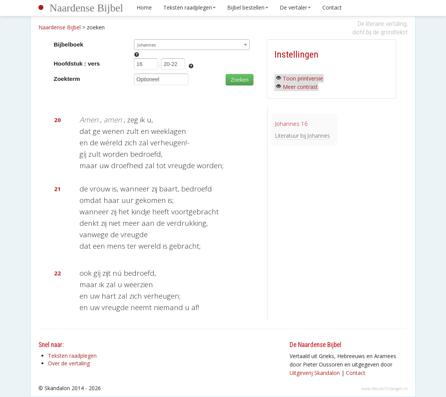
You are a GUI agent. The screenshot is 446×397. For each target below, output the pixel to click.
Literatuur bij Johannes (302, 135)
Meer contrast (300, 86)
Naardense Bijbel (86, 8)
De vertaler (295, 7)
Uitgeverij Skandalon (315, 372)
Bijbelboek (68, 44)
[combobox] (192, 44)
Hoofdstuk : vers (77, 63)
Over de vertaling (69, 363)
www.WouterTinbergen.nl (385, 388)
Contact (332, 7)
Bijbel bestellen (247, 7)
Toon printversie (303, 78)
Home (144, 7)
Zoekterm (67, 79)
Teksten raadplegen (189, 7)
